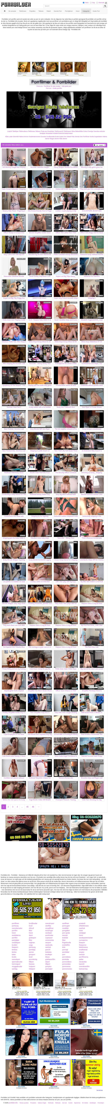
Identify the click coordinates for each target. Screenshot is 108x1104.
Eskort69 (16, 136)
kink (63, 947)
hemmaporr (16, 964)
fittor (30, 931)
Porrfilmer (86, 136)
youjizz (81, 952)
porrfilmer (15, 923)
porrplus (48, 966)
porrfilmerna (83, 957)
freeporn (15, 947)
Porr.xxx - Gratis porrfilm (54, 88)
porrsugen (66, 926)
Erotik (57, 136)
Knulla (92, 136)
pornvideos (66, 957)
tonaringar (49, 931)
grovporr (32, 954)
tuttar (81, 931)
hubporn (32, 966)
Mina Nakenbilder (77, 131)
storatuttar (83, 962)
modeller (65, 928)
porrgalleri (66, 931)
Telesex (37, 131)
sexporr (48, 942)
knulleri (14, 945)
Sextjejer (42, 133)
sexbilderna (16, 935)
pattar (81, 959)
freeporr (82, 942)
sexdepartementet (86, 938)
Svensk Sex (78, 136)
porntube (65, 959)
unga (31, 945)
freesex (31, 964)
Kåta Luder (9, 136)
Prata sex (44, 131)
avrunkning (33, 959)
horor (14, 933)
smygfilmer (49, 928)
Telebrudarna (23, 131)
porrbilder (65, 952)
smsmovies (49, 940)
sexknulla (48, 945)
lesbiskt (65, 938)
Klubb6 (55, 133)
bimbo (14, 952)
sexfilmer (65, 923)
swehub (82, 928)
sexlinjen (48, 933)
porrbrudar (49, 935)
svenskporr (16, 959)
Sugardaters (98, 136)
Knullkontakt (51, 136)
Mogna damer (54, 138)
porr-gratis (66, 933)
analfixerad (83, 950)
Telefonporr (67, 131)
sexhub (48, 947)
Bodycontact (68, 133)
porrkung (15, 926)
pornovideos (66, 962)
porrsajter (49, 969)
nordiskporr (16, 942)
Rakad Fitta (70, 136)
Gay (93, 2)
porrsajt (65, 950)
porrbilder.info (13, 1103)
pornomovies (67, 969)
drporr (47, 962)
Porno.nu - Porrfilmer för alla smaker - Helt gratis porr (54, 86)
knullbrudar (33, 923)
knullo (14, 957)
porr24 (47, 950)
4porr (31, 935)
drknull (31, 928)
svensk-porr (49, 923)
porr (63, 954)
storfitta (48, 926)
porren (31, 952)
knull (30, 926)
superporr (49, 938)
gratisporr (32, 938)
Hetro (87, 2)
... (22, 807)
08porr (47, 964)
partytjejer (15, 940)
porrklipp (32, 950)
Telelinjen (15, 131)
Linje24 (9, 131)
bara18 (81, 964)
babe (14, 954)
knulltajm (48, 954)
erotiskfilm (66, 945)
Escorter (43, 136)
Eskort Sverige (88, 131)
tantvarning (83, 969)
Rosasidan (49, 133)
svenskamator (17, 928)
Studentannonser (34, 136)
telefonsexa (83, 947)
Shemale (101, 2)
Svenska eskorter (99, 131)
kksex (47, 957)
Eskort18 (61, 133)
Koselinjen (50, 131)
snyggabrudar (17, 966)
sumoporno (83, 940)
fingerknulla (66, 942)
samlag (14, 969)
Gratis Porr (62, 136)
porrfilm (14, 931)
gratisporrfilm (50, 959)
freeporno (82, 945)
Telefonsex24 (59, 131)
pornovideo (66, 964)
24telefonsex (84, 926)
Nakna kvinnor (24, 136)
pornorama (66, 966)
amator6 (82, 923)
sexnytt (65, 935)
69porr (31, 962)
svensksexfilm (84, 966)
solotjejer (82, 933)
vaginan (32, 942)
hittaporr (32, 969)
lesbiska (48, 952)
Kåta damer (63, 138)
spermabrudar (17, 962)
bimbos (14, 950)
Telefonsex (31, 131)
